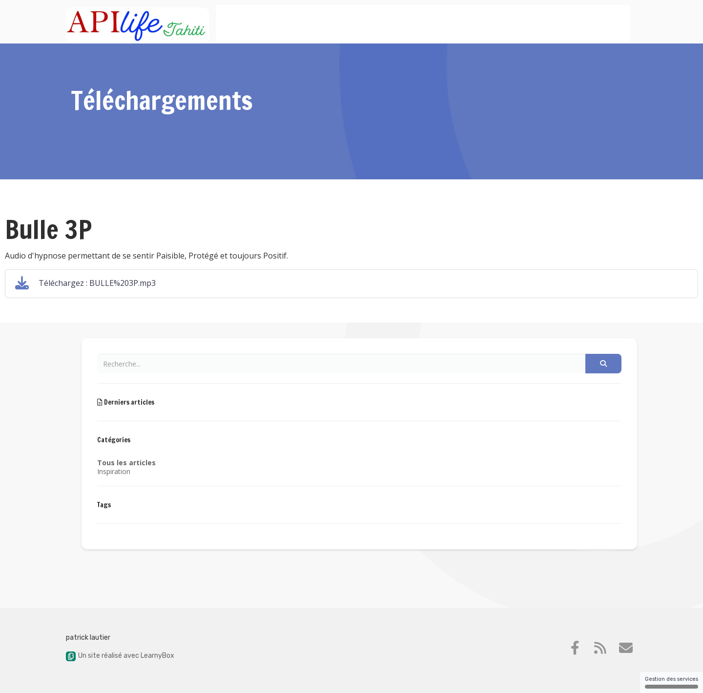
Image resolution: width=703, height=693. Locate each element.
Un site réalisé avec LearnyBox (120, 655)
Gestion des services (671, 682)
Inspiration (113, 471)
